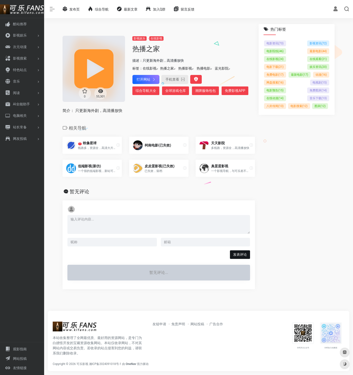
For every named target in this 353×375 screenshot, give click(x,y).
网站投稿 (197, 324)
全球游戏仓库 (175, 91)
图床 (320, 106)
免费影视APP (235, 91)
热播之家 (167, 68)
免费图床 (318, 90)
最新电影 (318, 51)
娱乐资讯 (318, 67)
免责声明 (178, 324)
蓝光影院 (221, 68)
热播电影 (203, 68)
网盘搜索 (275, 82)
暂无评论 (79, 191)
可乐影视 (82, 364)
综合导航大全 (146, 91)
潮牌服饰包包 (205, 91)
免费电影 (275, 74)
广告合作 (216, 324)
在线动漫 (275, 98)
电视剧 (320, 82)
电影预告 (275, 90)
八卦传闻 (275, 106)
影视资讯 (318, 43)
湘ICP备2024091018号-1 (105, 364)
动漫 (321, 74)
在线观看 (318, 59)
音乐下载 (318, 98)
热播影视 (185, 68)
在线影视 (156, 38)
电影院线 (275, 51)
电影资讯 (275, 43)
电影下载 (275, 67)
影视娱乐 (139, 38)
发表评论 (240, 254)
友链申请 (159, 324)
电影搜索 (299, 106)
